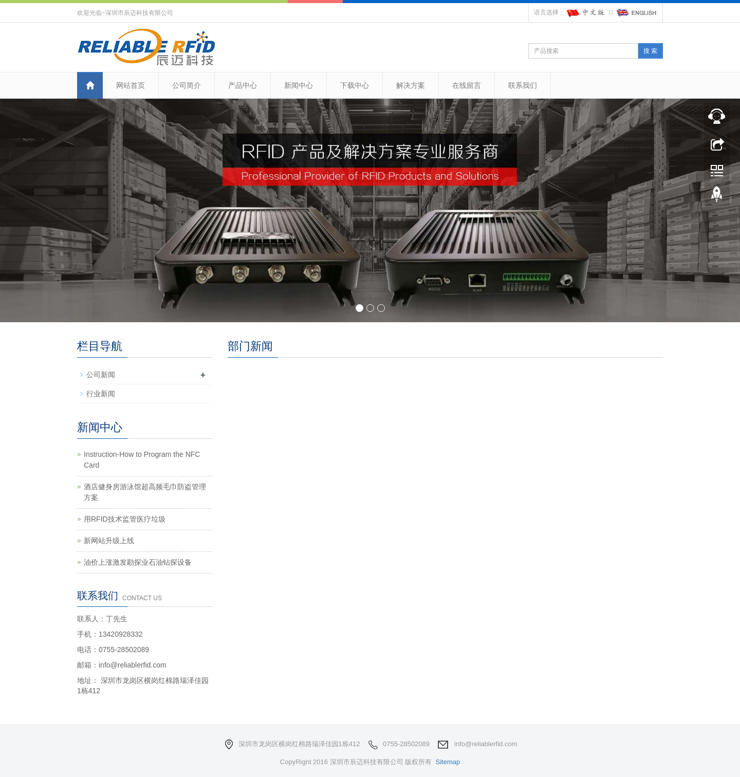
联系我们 (522, 85)
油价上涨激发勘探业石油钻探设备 (138, 562)
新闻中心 (298, 85)
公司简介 (186, 85)
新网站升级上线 (109, 540)
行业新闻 (100, 394)
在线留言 (466, 85)
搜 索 (650, 50)
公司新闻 (100, 375)
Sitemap (447, 762)
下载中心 (354, 85)
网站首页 (130, 85)
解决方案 (410, 85)
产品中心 (242, 85)
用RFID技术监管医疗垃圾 (124, 519)
